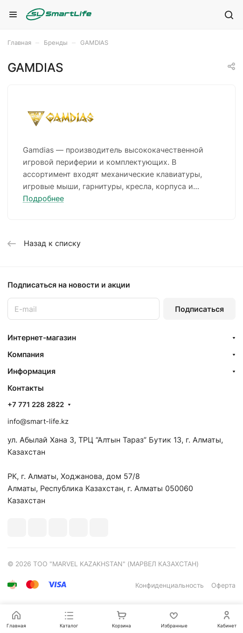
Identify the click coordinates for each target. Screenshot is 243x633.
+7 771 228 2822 (35, 405)
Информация (31, 371)
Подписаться (199, 309)
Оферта (223, 585)
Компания (25, 354)
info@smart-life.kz (38, 421)
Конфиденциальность (169, 585)
